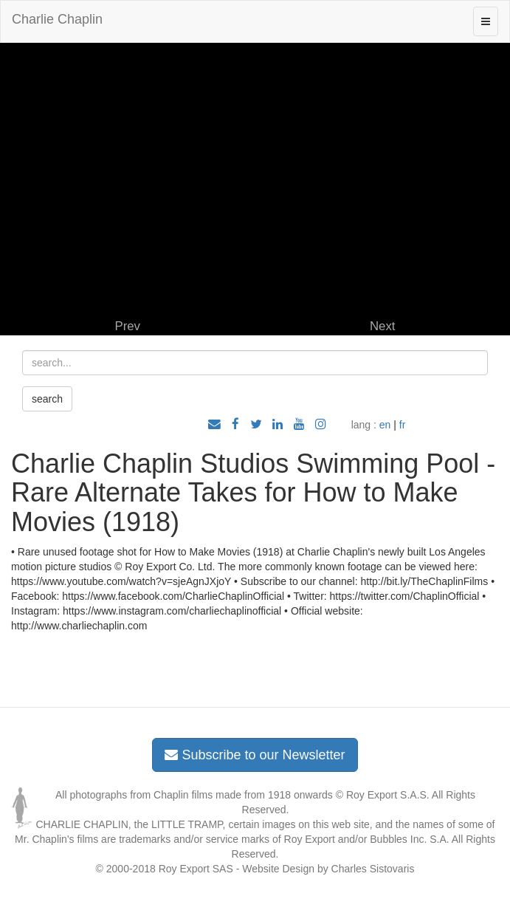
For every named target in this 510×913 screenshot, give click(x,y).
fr (402, 425)
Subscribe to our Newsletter (255, 755)
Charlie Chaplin (57, 19)
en (385, 425)
